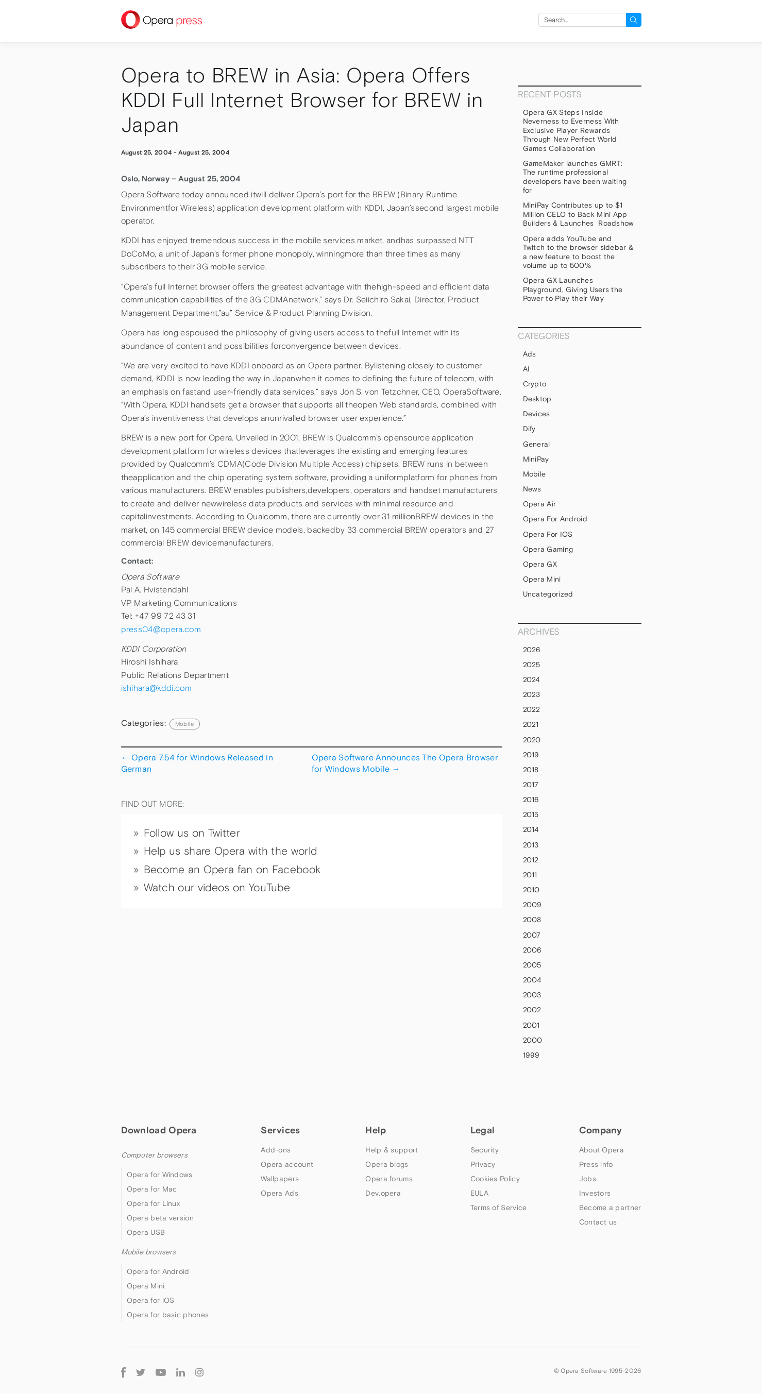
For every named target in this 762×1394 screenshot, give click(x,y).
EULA (479, 1193)
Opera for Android (555, 519)
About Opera (601, 1150)
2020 (532, 740)
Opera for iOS (548, 534)
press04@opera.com (161, 629)
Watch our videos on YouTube (217, 887)
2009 (532, 904)
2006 (532, 950)
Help (375, 1130)
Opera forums (389, 1179)
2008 (532, 919)
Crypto (535, 384)
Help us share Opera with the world (230, 851)
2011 (530, 875)
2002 (532, 1010)
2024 (531, 679)
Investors (595, 1193)
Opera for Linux (153, 1203)
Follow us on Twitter (192, 833)
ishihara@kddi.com (156, 688)
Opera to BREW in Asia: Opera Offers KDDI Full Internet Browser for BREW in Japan (302, 100)
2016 (531, 799)
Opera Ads (279, 1193)
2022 (531, 709)
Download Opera (159, 1130)
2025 (531, 664)
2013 (531, 845)
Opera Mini (542, 579)
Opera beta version (160, 1218)
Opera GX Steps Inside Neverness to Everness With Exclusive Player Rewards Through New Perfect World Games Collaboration (571, 130)
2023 (531, 694)
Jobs (587, 1179)
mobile (184, 724)
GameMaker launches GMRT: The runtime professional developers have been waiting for (575, 177)
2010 (531, 890)
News (532, 489)
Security (484, 1150)
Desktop (537, 399)
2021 (531, 724)
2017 (531, 784)
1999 (531, 1055)
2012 (531, 860)
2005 (532, 965)
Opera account (287, 1164)
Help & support (391, 1150)
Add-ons (276, 1150)
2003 (532, 995)
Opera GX (540, 564)
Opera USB (146, 1232)
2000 (533, 1040)
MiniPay (536, 459)
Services (280, 1130)
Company (600, 1130)
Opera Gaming (548, 549)
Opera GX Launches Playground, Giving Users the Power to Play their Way (573, 289)
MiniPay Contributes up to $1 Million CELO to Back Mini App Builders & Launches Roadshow (578, 214)
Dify (529, 428)
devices (536, 414)
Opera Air (539, 504)
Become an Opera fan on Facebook (232, 869)
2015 (531, 814)
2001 (531, 1025)
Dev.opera (383, 1193)
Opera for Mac (152, 1189)
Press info (596, 1164)
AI (526, 369)
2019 (531, 755)
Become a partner (610, 1207)
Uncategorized (548, 594)
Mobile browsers (148, 1252)
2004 (532, 980)
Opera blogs (386, 1164)
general (536, 444)
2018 (531, 770)
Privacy (483, 1164)
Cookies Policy (495, 1179)
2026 (532, 649)
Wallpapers (280, 1179)
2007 (532, 935)
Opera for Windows (160, 1174)
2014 (531, 829)
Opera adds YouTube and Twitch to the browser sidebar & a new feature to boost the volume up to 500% (578, 252)
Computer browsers (154, 1155)
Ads (529, 354)
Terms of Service (498, 1207)
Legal (482, 1130)
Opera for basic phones (168, 1315)
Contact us (598, 1222)
